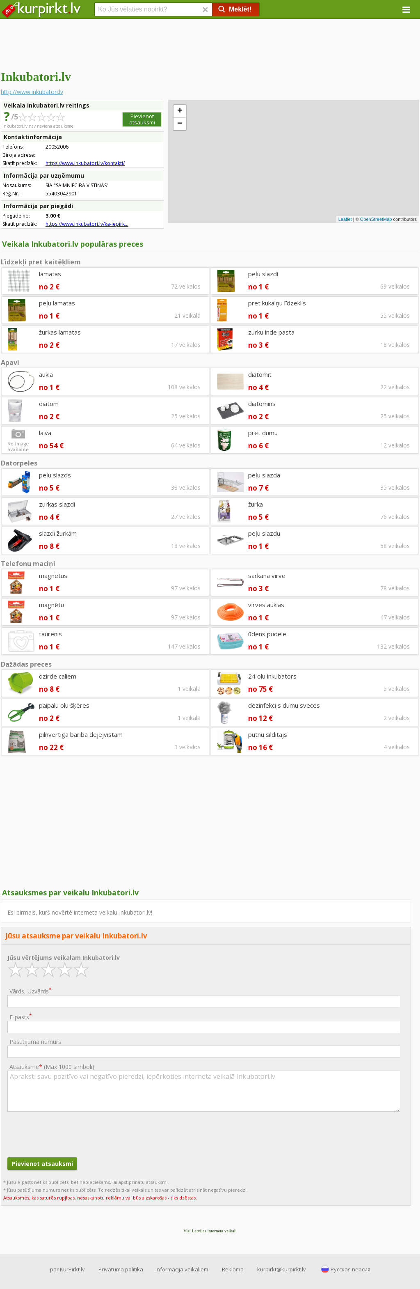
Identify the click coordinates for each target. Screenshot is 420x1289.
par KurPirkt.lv (67, 1269)
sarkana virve (266, 575)
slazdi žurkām (58, 533)
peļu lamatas (57, 303)
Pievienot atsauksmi (142, 119)
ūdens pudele (267, 634)
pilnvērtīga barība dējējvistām (81, 734)
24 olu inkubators (272, 676)
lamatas (50, 274)
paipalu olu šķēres (64, 705)
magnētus (53, 575)
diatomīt (260, 374)
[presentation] (69, 1133)
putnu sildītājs (267, 734)
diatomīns (262, 403)
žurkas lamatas (60, 332)
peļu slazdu (264, 533)
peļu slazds (55, 475)
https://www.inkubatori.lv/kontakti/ (85, 163)
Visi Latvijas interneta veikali (210, 1230)
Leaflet (345, 219)
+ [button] (180, 111)
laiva (45, 433)
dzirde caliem (57, 676)
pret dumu (263, 433)
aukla (46, 374)
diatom (49, 403)
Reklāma (233, 1269)
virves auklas (266, 605)
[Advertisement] (210, 43)
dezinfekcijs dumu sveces (284, 705)
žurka (255, 504)
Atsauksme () (51, 1067)
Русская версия (350, 1269)
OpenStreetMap (376, 219)
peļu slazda (264, 475)
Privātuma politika (120, 1269)
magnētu (51, 605)
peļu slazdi (263, 274)
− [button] (180, 124)
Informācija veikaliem (181, 1269)
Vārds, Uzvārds (30, 990)
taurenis (50, 634)
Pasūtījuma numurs (35, 1042)
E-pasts (20, 1016)
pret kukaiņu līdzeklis (277, 303)
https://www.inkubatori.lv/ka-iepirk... (87, 223)
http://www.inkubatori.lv (32, 92)
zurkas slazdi (57, 504)
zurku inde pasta (271, 332)
